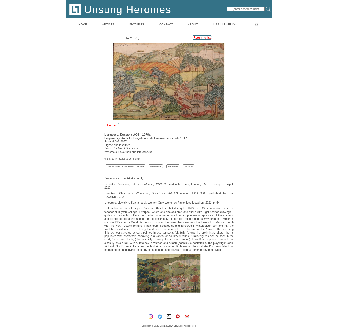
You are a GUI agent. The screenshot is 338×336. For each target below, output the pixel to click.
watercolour (155, 166)
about (193, 24)
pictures (136, 24)
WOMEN (188, 166)
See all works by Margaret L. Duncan (125, 166)
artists (108, 24)
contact (166, 24)
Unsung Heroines (120, 9)
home (82, 24)
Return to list (202, 37)
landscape (173, 166)
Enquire (112, 125)
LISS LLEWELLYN (225, 24)
